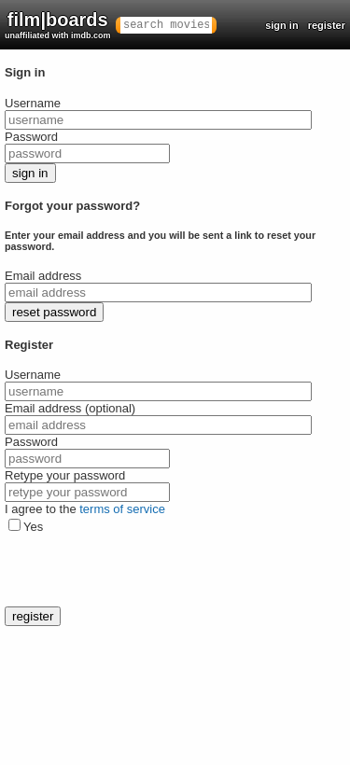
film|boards (58, 24)
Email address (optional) (70, 408)
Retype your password (65, 475)
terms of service (122, 509)
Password (31, 137)
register (326, 25)
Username (33, 103)
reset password (54, 312)
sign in (281, 25)
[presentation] (146, 570)
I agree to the (85, 509)
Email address (43, 276)
